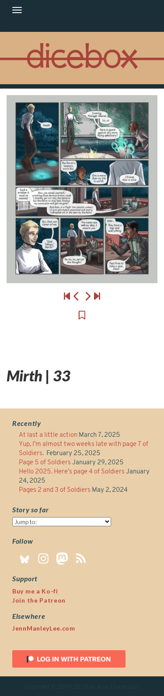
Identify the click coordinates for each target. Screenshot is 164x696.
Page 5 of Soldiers (45, 462)
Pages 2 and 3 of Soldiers (55, 490)
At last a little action (48, 435)
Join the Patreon (39, 600)
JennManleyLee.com (43, 628)
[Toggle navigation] (17, 10)
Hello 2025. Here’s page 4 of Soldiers (72, 472)
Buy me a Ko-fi (35, 591)
